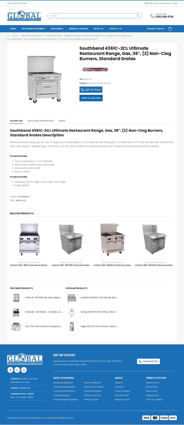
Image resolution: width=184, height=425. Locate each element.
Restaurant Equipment (33, 28)
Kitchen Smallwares (92, 383)
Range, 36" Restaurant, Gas (99, 83)
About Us (98, 28)
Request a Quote (155, 28)
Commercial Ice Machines (64, 391)
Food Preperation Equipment (65, 399)
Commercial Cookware (94, 387)
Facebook (10, 370)
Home (13, 28)
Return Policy (151, 391)
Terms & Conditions (154, 399)
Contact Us (115, 28)
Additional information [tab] (41, 120)
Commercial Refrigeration (64, 387)
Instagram (24, 370)
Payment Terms (153, 383)
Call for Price (91, 89)
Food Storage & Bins (93, 391)
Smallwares (57, 28)
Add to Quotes (91, 98)
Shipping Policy (152, 395)
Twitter (17, 370)
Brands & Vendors (78, 28)
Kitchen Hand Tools (92, 395)
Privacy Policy (152, 387)
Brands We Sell (121, 395)
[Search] (138, 15)
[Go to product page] (29, 239)
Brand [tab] (62, 120)
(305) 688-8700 (24, 388)
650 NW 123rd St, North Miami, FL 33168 (161, 3)
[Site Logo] (24, 15)
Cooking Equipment (61, 395)
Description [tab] (16, 120)
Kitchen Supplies (91, 399)
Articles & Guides (122, 391)
